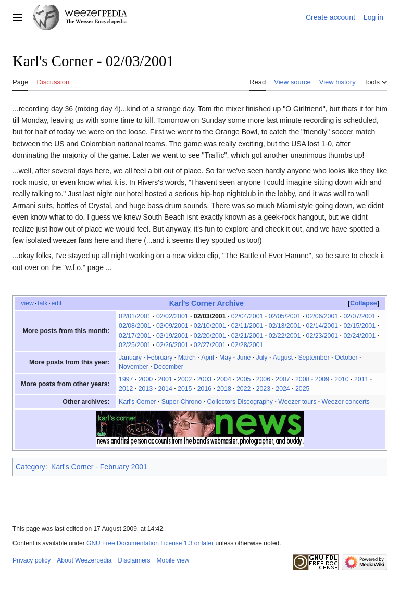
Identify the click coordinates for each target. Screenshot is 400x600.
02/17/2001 (135, 335)
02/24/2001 (359, 335)
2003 (204, 379)
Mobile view (173, 560)
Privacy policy (31, 560)
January (130, 357)
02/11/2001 (247, 325)
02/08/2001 (135, 325)
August (283, 357)
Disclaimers (134, 560)
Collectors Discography (240, 401)
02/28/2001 (247, 345)
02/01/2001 (135, 316)
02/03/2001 (210, 316)
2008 (302, 379)
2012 (126, 388)
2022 (243, 388)
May (225, 357)
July (262, 357)
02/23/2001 (322, 335)
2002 (185, 379)
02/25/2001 (135, 345)
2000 (146, 379)
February (159, 357)
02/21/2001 (247, 335)
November (133, 367)
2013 (146, 388)
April (207, 357)
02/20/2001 (210, 335)
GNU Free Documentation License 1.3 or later (150, 543)
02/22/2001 (285, 335)
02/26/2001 (172, 345)
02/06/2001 (322, 316)
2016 (204, 388)
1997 (126, 379)
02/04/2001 (247, 316)
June (244, 357)
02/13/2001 (285, 325)
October (346, 357)
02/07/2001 (359, 316)
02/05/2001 (285, 316)
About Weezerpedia (84, 560)
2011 (361, 379)
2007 (283, 379)
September (313, 357)
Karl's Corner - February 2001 (99, 467)
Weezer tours (297, 401)
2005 (243, 379)
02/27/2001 (210, 345)
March (187, 357)
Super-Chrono (181, 401)
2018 (224, 388)
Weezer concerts (346, 401)
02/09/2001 (172, 325)
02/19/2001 (172, 335)
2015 (185, 388)
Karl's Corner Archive (206, 303)
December (168, 367)
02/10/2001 (210, 325)
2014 (165, 388)
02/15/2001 (359, 325)
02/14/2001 (322, 325)
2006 (263, 379)
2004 (224, 379)
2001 (165, 379)
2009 (322, 379)
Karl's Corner (137, 401)
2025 (302, 388)
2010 (341, 379)
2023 (263, 388)
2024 (283, 388)
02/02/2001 (172, 316)
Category (30, 467)
